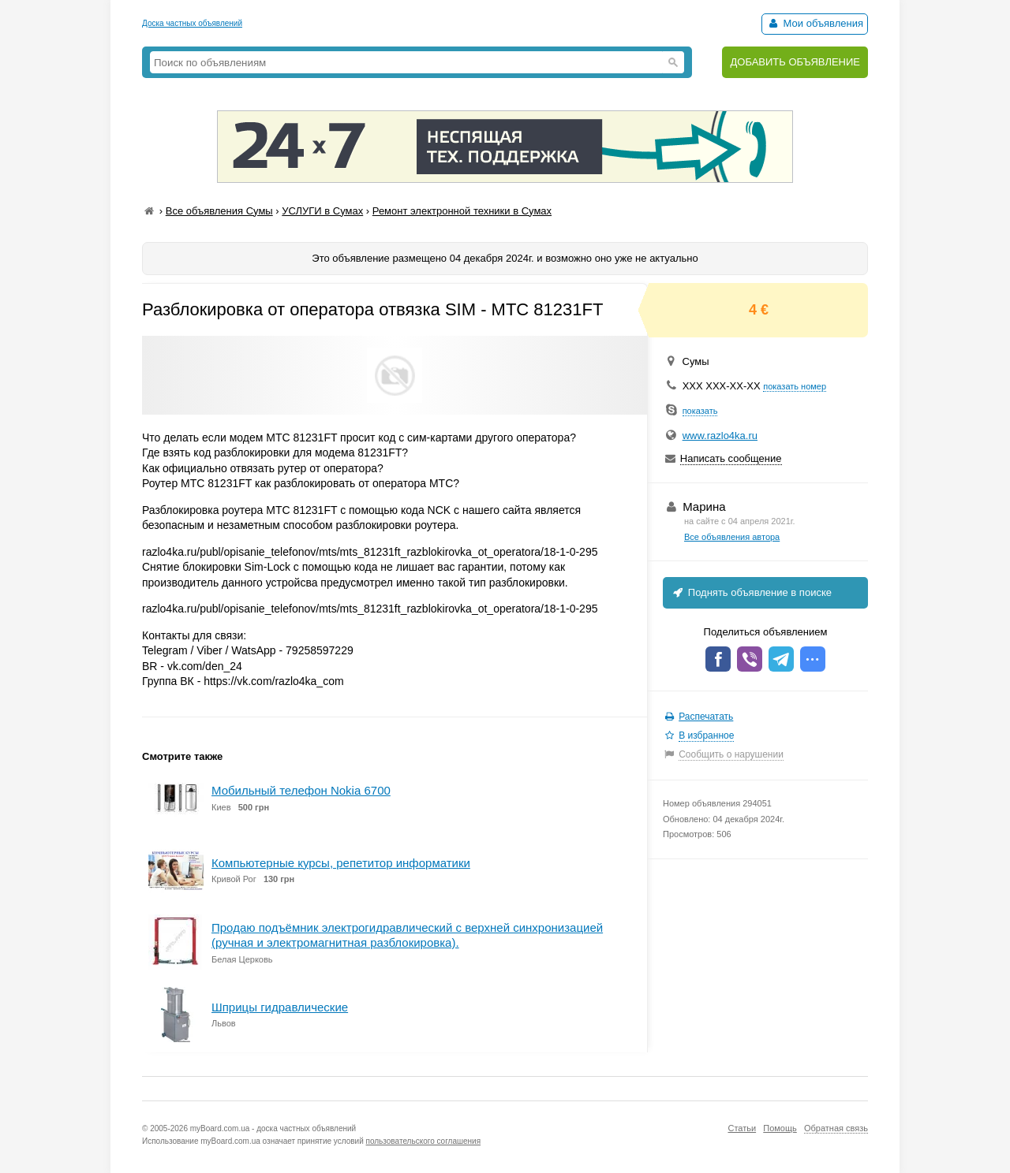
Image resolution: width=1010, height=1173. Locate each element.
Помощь (780, 1128)
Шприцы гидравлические (279, 1007)
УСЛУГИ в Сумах (322, 211)
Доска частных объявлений (192, 23)
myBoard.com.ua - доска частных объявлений (273, 1128)
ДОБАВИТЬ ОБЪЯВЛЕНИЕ (795, 62)
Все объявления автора (732, 537)
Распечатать (706, 716)
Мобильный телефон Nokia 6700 (301, 790)
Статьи (742, 1128)
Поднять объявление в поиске (751, 592)
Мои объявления (814, 23)
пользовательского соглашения (423, 1141)
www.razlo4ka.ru (720, 435)
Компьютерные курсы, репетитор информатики (340, 863)
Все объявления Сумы (219, 211)
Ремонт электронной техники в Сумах (462, 211)
